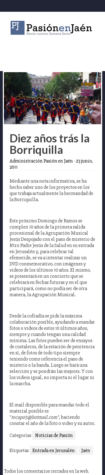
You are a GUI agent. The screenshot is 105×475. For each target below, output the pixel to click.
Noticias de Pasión (54, 435)
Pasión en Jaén (53, 27)
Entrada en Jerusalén (53, 450)
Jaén (85, 450)
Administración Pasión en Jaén (41, 161)
